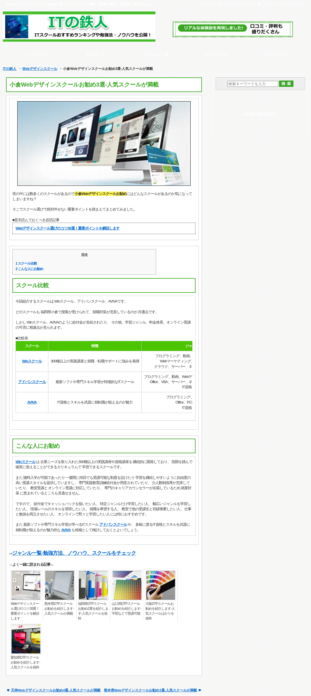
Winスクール (32, 361)
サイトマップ (295, 4)
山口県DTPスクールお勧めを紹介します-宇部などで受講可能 (126, 608)
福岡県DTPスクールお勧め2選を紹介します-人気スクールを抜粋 (93, 611)
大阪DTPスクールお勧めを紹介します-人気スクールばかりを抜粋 (160, 611)
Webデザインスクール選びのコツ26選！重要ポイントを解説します (68, 228)
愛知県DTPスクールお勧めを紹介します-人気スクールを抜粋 (25, 662)
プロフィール (272, 4)
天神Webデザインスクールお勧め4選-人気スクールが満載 (55, 690)
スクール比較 (26, 263)
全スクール (227, 4)
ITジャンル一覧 (249, 4)
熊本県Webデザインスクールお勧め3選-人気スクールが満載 (150, 690)
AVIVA (32, 402)
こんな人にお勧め (29, 269)
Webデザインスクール (39, 69)
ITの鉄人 (9, 69)
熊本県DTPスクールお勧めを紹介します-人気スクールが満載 (59, 608)
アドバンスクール (32, 382)
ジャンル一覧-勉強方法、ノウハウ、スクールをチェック (74, 553)
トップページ (206, 4)
